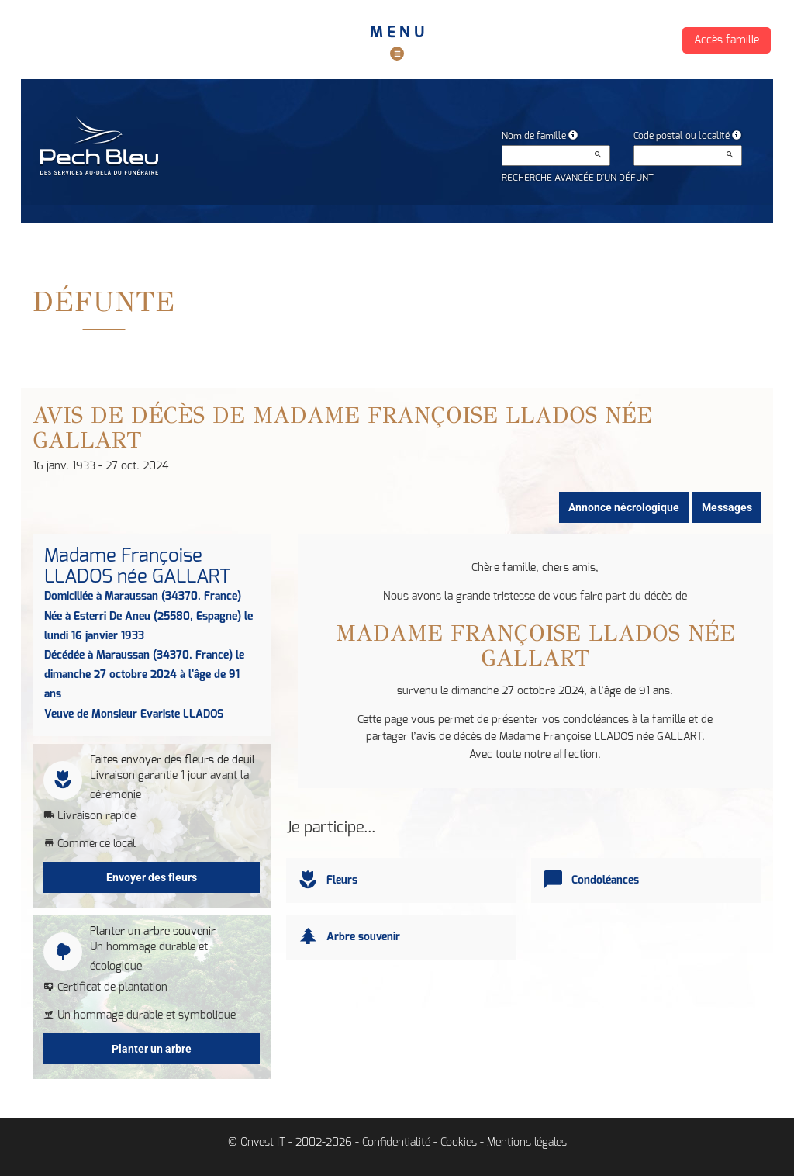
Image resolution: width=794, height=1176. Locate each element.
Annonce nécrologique (623, 507)
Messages (727, 507)
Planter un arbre (152, 1049)
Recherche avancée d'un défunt (578, 177)
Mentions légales (527, 1142)
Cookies (458, 1142)
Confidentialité (396, 1142)
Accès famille (726, 40)
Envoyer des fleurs (151, 877)
